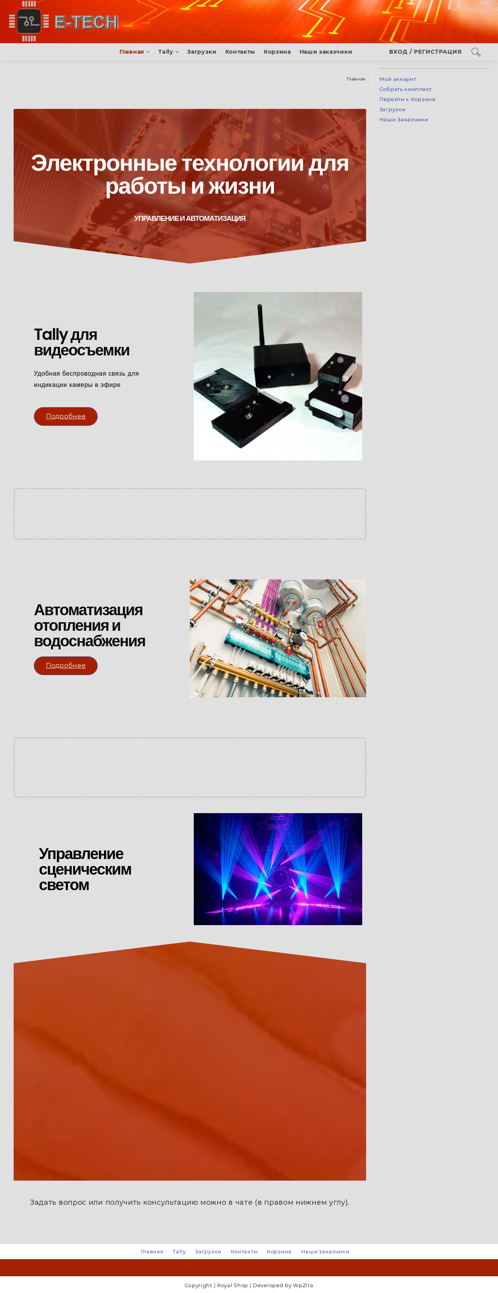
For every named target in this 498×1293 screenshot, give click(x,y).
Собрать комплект (405, 89)
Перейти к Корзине (407, 99)
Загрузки (392, 109)
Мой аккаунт (397, 79)
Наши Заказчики (403, 119)
